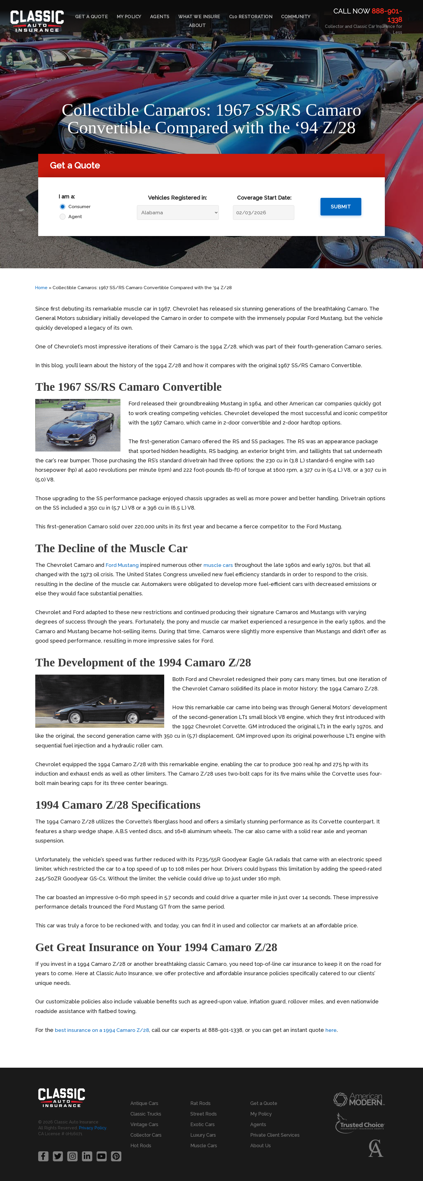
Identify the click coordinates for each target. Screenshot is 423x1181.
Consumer (79, 206)
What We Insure (199, 16)
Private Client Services (275, 1135)
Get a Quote (91, 16)
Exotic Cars (202, 1124)
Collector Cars (146, 1135)
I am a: (66, 196)
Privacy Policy (92, 1128)
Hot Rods (140, 1145)
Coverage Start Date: (264, 198)
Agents (159, 16)
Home (41, 287)
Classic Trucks (145, 1113)
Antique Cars (144, 1103)
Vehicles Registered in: (177, 198)
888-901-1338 (387, 15)
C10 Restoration (251, 16)
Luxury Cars (203, 1135)
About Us (260, 1145)
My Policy (129, 16)
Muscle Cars (203, 1145)
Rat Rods (200, 1103)
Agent (75, 216)
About (197, 25)
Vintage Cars (144, 1124)
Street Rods (203, 1113)
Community (295, 16)
